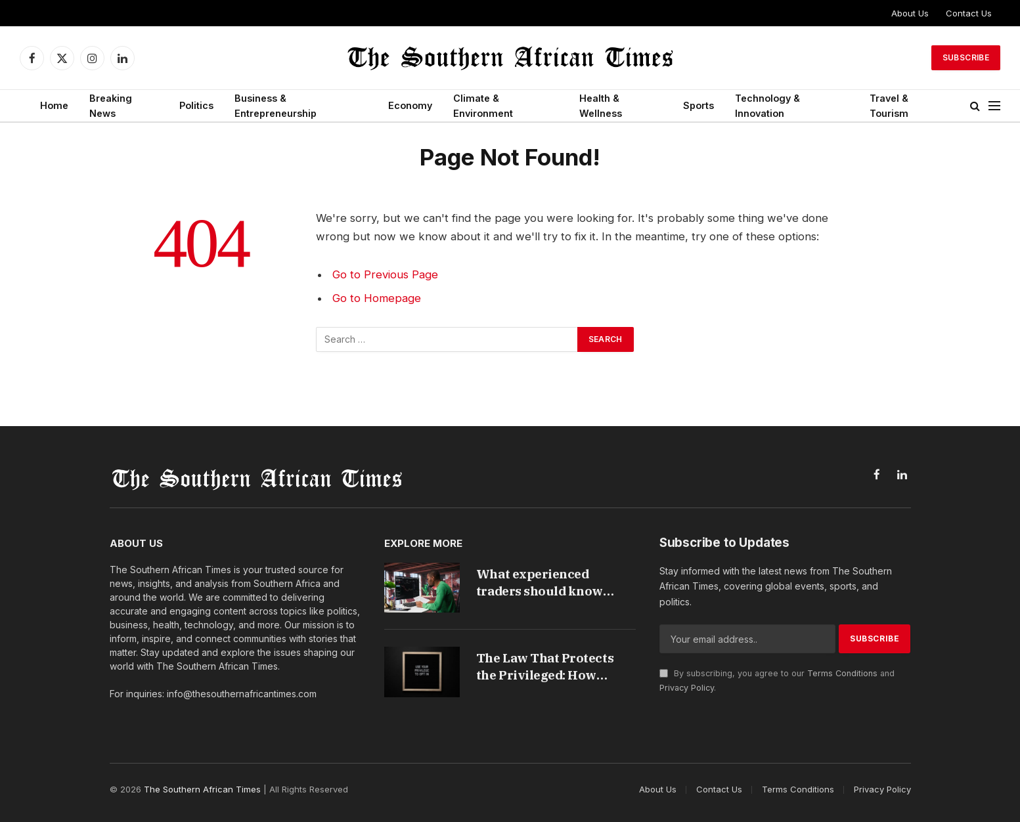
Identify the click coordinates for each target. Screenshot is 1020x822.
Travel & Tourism (889, 106)
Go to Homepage (376, 298)
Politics (196, 105)
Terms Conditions (842, 673)
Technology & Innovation (767, 106)
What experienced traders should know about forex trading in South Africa (543, 582)
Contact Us (969, 13)
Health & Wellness (600, 106)
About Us (910, 13)
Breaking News (110, 106)
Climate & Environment (483, 106)
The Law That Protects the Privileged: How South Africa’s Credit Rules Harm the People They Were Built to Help (548, 666)
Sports (698, 105)
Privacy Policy (686, 688)
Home (54, 105)
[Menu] (994, 106)
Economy (410, 105)
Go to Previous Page (385, 274)
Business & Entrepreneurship (275, 106)
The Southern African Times (202, 789)
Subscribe (965, 57)
